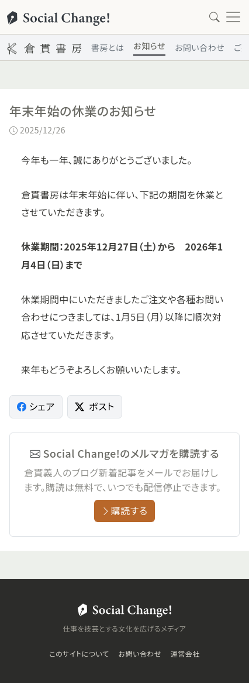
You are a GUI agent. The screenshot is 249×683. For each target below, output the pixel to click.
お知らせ (149, 46)
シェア (36, 406)
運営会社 (185, 653)
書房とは (107, 47)
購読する (124, 510)
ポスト (95, 406)
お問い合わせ (199, 47)
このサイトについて (79, 653)
